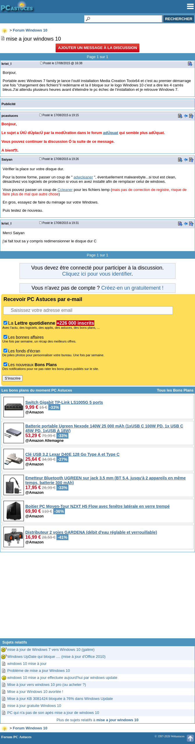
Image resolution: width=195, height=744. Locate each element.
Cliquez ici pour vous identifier (96, 274)
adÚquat (110, 133)
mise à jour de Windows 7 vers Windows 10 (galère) (51, 649)
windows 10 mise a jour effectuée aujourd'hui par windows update (62, 677)
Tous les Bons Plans (175, 390)
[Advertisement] (97, 597)
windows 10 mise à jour (27, 663)
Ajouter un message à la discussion (97, 48)
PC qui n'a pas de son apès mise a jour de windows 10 (53, 712)
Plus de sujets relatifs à (97, 720)
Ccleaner (65, 189)
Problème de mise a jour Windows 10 (38, 670)
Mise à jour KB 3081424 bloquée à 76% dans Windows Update (60, 698)
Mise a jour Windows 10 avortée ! (35, 691)
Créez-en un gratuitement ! (132, 288)
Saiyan (7, 159)
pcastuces (9, 115)
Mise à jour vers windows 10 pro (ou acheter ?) (46, 684)
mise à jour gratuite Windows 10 (34, 705)
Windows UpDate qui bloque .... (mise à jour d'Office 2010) (56, 656)
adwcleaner (83, 177)
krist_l (6, 63)
